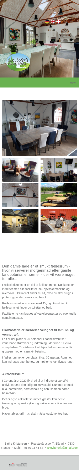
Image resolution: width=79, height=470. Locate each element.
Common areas (53, 22)
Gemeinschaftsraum (47, 22)
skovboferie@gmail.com (63, 447)
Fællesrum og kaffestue (59, 22)
